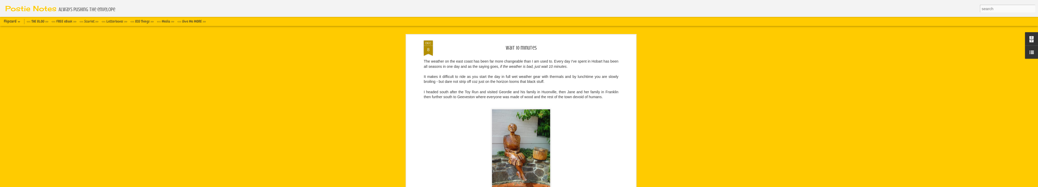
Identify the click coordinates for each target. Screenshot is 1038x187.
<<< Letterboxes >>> (114, 21)
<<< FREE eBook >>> (64, 21)
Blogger (544, 184)
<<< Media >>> (165, 21)
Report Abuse (559, 184)
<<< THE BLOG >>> (37, 21)
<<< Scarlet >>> (89, 21)
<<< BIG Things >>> (142, 21)
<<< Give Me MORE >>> (191, 21)
